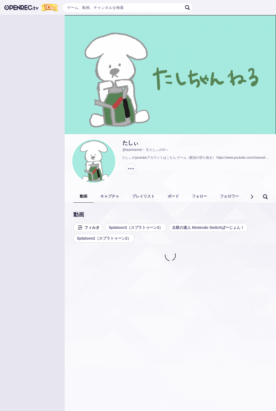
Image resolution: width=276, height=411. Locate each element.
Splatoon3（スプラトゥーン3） (136, 227)
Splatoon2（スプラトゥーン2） (104, 238)
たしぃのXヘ (156, 150)
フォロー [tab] (199, 196)
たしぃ (130, 143)
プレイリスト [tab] (143, 196)
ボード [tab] (173, 196)
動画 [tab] (83, 196)
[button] (251, 197)
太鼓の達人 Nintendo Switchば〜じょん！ (208, 227)
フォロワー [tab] (229, 196)
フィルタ (88, 227)
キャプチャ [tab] (109, 196)
